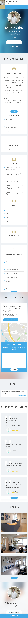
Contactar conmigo (14, 46)
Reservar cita (14, 616)
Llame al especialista (11, 319)
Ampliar (14, 332)
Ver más (14, 111)
